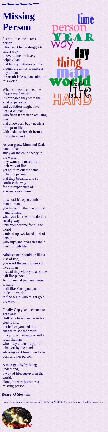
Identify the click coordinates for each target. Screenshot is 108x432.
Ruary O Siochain (53, 401)
